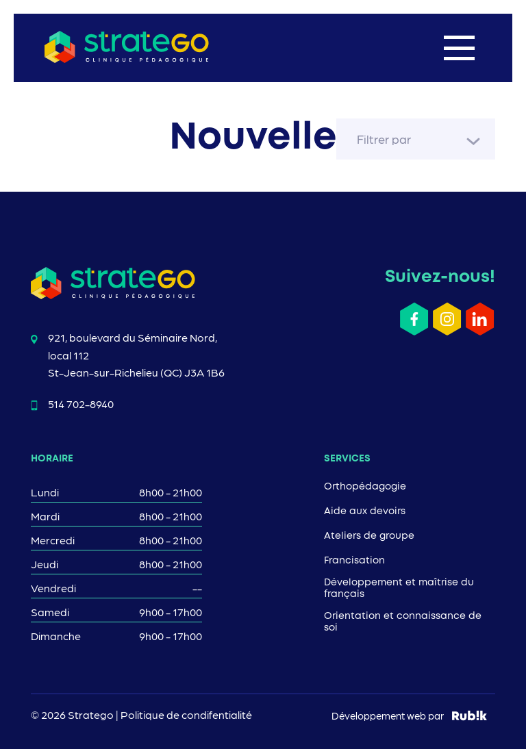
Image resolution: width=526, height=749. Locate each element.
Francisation (354, 561)
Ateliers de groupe (369, 536)
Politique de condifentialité (186, 714)
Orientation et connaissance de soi (402, 622)
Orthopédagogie (365, 487)
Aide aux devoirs (364, 511)
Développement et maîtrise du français (399, 588)
